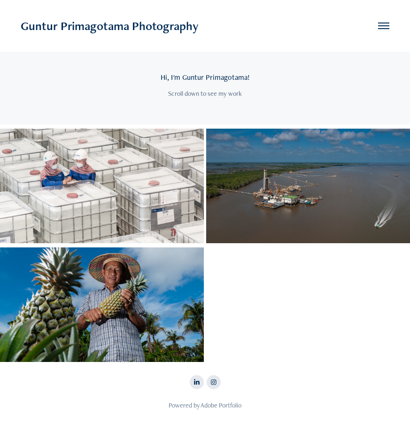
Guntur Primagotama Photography (110, 26)
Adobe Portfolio (221, 405)
